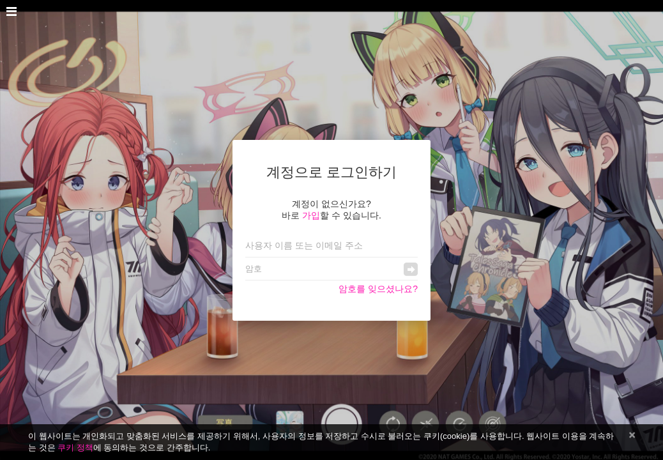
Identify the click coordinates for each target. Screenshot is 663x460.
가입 (311, 215)
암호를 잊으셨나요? (378, 289)
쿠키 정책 (75, 447)
